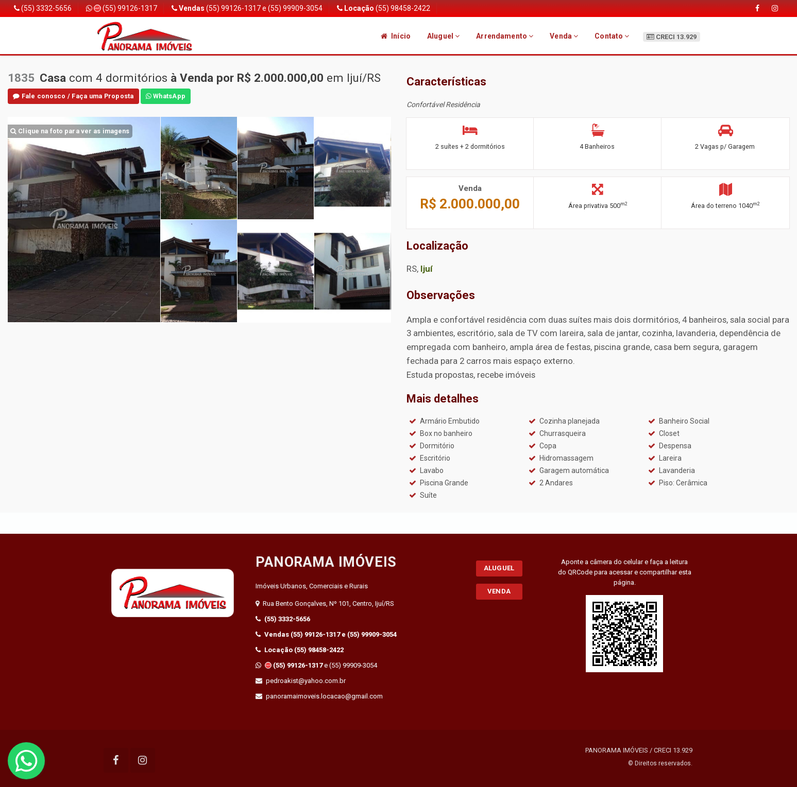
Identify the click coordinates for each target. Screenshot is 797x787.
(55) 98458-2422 (383, 8)
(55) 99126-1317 (121, 8)
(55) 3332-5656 (43, 8)
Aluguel (443, 36)
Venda (564, 36)
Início (396, 36)
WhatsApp (166, 96)
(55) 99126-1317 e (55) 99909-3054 (247, 8)
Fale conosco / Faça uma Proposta (73, 96)
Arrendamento (504, 36)
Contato (612, 36)
